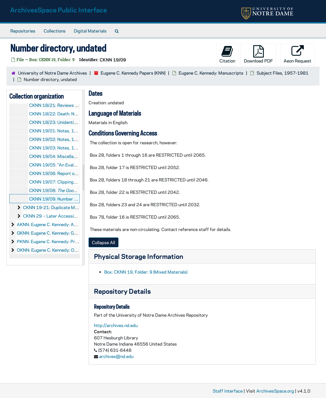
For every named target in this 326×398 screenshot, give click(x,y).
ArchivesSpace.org (275, 391)
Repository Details (122, 291)
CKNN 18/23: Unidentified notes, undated (70, 122)
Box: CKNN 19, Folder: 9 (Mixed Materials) (145, 272)
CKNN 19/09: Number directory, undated (69, 199)
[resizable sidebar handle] (83, 177)
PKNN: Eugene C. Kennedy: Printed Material (60, 241)
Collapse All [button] (103, 242)
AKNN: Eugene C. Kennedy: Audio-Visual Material (65, 224)
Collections (55, 31)
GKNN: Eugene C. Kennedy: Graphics (53, 233)
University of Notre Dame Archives (52, 73)
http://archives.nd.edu (116, 325)
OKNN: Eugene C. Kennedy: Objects (52, 250)
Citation (227, 54)
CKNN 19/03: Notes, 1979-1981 (62, 147)
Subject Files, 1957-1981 (282, 73)
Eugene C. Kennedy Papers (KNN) (133, 73)
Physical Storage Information (138, 256)
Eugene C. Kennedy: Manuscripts (211, 73)
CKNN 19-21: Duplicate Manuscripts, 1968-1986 (72, 207)
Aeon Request (297, 54)
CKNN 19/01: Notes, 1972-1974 (62, 130)
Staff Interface (228, 391)
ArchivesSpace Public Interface (58, 9)
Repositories (22, 31)
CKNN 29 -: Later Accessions (52, 216)
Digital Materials (90, 31)
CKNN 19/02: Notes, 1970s (57, 139)
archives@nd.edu (116, 356)
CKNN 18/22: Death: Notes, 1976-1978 (69, 113)
